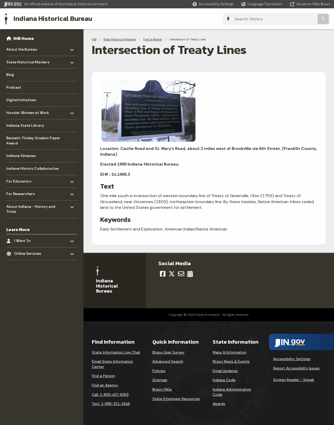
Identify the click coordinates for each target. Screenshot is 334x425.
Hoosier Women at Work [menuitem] (27, 111)
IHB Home (23, 38)
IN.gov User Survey (168, 351)
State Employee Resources (176, 398)
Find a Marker (152, 39)
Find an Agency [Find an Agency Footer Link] (105, 384)
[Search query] (290, 19)
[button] (213, 4)
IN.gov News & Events (231, 361)
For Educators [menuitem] (21, 179)
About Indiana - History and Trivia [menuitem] (30, 208)
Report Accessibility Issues (296, 368)
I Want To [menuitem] (29, 239)
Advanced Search (167, 361)
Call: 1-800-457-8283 (110, 394)
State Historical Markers (120, 39)
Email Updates (225, 370)
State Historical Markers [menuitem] (27, 60)
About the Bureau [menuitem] (21, 47)
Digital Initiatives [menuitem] (21, 100)
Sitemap (159, 379)
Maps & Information (230, 351)
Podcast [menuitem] (13, 87)
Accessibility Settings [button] (292, 358)
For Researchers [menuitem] (21, 192)
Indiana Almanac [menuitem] (21, 155)
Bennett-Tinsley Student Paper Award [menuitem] (33, 140)
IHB (94, 39)
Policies (158, 370)
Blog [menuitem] (10, 74)
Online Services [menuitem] (29, 252)
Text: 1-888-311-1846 (111, 403)
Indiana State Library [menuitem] (25, 125)
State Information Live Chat (116, 351)
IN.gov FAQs (162, 389)
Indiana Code (224, 379)
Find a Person (103, 375)
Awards (219, 403)
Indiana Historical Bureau (52, 18)
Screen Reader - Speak (293, 379)
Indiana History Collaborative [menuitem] (32, 168)
